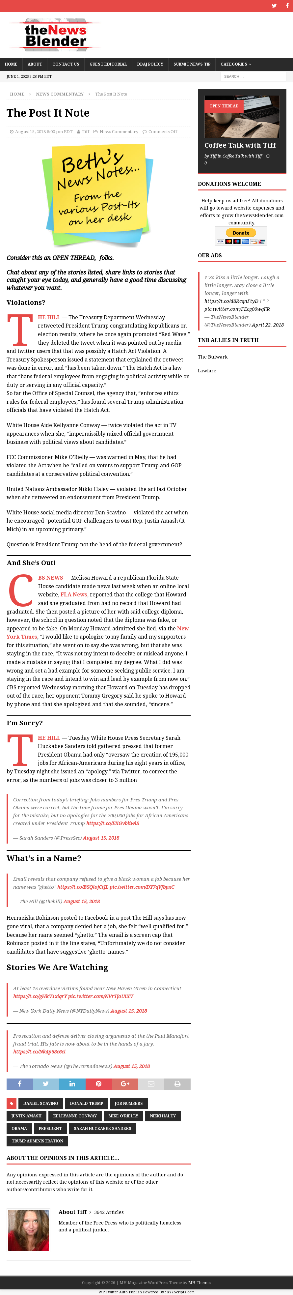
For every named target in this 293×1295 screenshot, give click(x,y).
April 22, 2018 (268, 325)
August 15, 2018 (101, 838)
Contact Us (65, 64)
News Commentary (119, 131)
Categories (234, 64)
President (50, 1128)
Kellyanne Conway (75, 1116)
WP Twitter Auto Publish (120, 1292)
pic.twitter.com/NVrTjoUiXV (100, 996)
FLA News (74, 594)
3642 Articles (109, 1212)
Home (11, 64)
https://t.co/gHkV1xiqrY (40, 996)
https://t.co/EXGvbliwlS (112, 823)
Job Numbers (129, 1103)
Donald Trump (86, 1103)
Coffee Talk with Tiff (240, 145)
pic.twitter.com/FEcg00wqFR (237, 309)
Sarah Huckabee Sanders (102, 1128)
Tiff (85, 131)
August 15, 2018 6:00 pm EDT (44, 131)
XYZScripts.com (181, 1292)
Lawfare (207, 370)
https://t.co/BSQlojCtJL (82, 887)
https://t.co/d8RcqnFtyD (231, 301)
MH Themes (199, 1283)
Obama (19, 1128)
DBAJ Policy (150, 64)
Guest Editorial (108, 64)
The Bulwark (212, 356)
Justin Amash (26, 1116)
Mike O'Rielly (123, 1116)
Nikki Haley (163, 1116)
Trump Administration (37, 1141)
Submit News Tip (191, 64)
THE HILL (49, 317)
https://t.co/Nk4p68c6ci (39, 1051)
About (35, 64)
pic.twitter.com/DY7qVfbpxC (142, 887)
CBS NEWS (50, 578)
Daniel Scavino (40, 1103)
